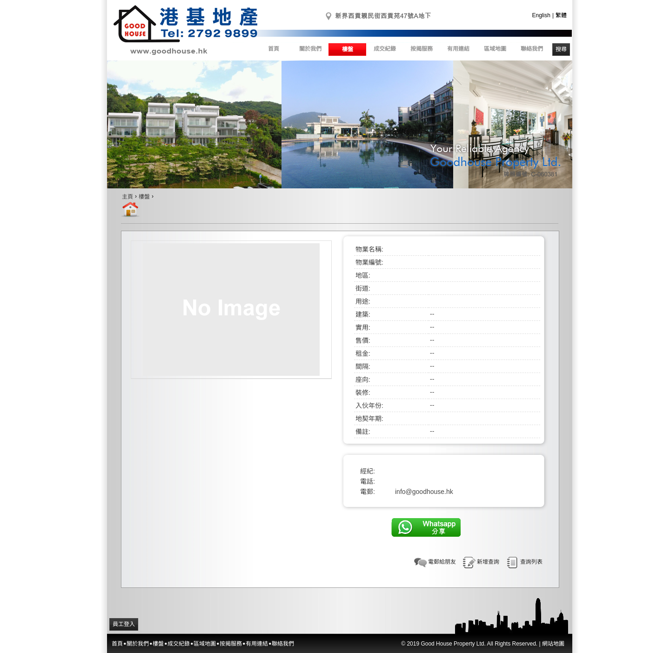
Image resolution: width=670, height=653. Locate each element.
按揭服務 (421, 49)
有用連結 (458, 49)
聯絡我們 (532, 49)
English (541, 15)
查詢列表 (531, 562)
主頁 (127, 196)
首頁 (273, 49)
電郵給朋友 (442, 562)
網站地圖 (553, 643)
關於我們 (310, 49)
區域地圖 (495, 49)
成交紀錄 (385, 49)
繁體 (561, 15)
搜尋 (561, 49)
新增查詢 (488, 562)
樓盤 (347, 49)
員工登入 (124, 624)
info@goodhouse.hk (424, 491)
